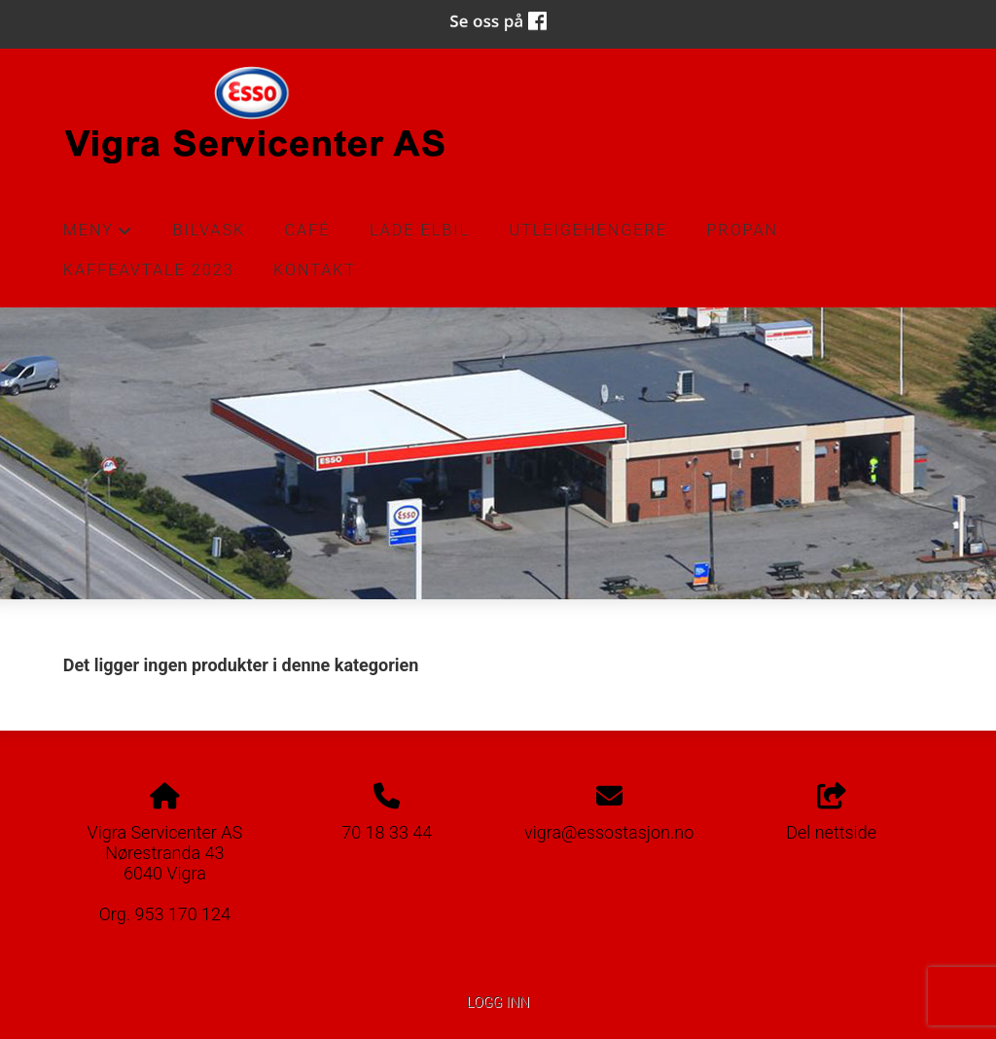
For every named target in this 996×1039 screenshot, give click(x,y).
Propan (742, 230)
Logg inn (498, 1002)
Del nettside (831, 813)
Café (308, 230)
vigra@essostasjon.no (609, 832)
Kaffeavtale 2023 (148, 270)
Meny (98, 235)
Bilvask (209, 230)
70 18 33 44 (386, 832)
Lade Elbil (420, 230)
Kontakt (314, 270)
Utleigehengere (588, 230)
